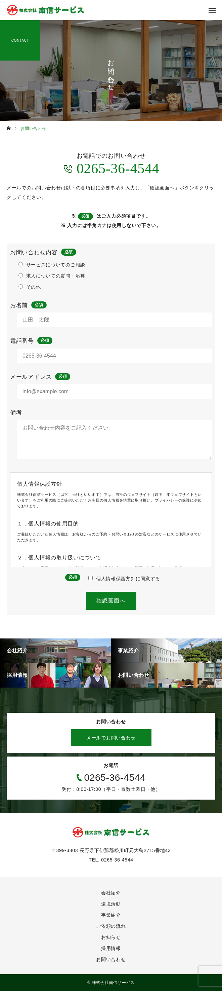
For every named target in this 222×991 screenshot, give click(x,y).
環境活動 (111, 904)
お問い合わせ (111, 959)
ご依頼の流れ (111, 926)
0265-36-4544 (111, 168)
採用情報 (111, 948)
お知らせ (111, 937)
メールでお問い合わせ (111, 737)
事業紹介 (111, 915)
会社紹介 (111, 892)
